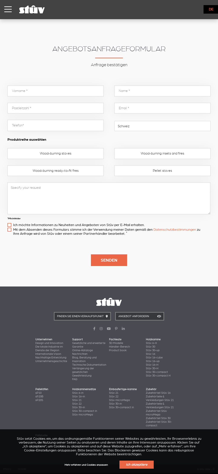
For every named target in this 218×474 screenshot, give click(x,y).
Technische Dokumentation (89, 364)
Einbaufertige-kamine (123, 389)
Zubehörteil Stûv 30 (158, 418)
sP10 (38, 392)
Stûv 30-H (152, 368)
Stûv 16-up (153, 361)
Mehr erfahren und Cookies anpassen (86, 465)
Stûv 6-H (151, 343)
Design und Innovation (49, 343)
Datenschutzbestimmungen (174, 230)
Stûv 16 (150, 353)
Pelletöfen (41, 389)
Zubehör (151, 389)
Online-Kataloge (82, 350)
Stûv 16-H (152, 364)
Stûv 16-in (78, 396)
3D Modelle (116, 343)
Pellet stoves (162, 171)
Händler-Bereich (119, 346)
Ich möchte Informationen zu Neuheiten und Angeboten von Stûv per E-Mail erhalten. (79, 225)
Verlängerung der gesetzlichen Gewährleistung (83, 372)
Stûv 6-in (77, 392)
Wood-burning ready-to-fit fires (56, 171)
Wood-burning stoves (55, 153)
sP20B (39, 396)
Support (77, 339)
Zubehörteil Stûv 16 (158, 392)
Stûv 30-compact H (158, 375)
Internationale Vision (48, 353)
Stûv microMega (82, 414)
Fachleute (115, 339)
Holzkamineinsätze (84, 389)
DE (211, 9)
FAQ (74, 379)
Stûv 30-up (153, 350)
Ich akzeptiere (136, 465)
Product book (118, 350)
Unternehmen (43, 339)
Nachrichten (79, 353)
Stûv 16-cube (154, 357)
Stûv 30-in (78, 407)
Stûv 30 (150, 346)
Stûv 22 (77, 403)
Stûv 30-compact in (84, 411)
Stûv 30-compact (157, 372)
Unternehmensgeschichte (51, 361)
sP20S (39, 400)
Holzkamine (153, 339)
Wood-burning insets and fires (162, 153)
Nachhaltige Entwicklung (50, 357)
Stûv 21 (77, 400)
